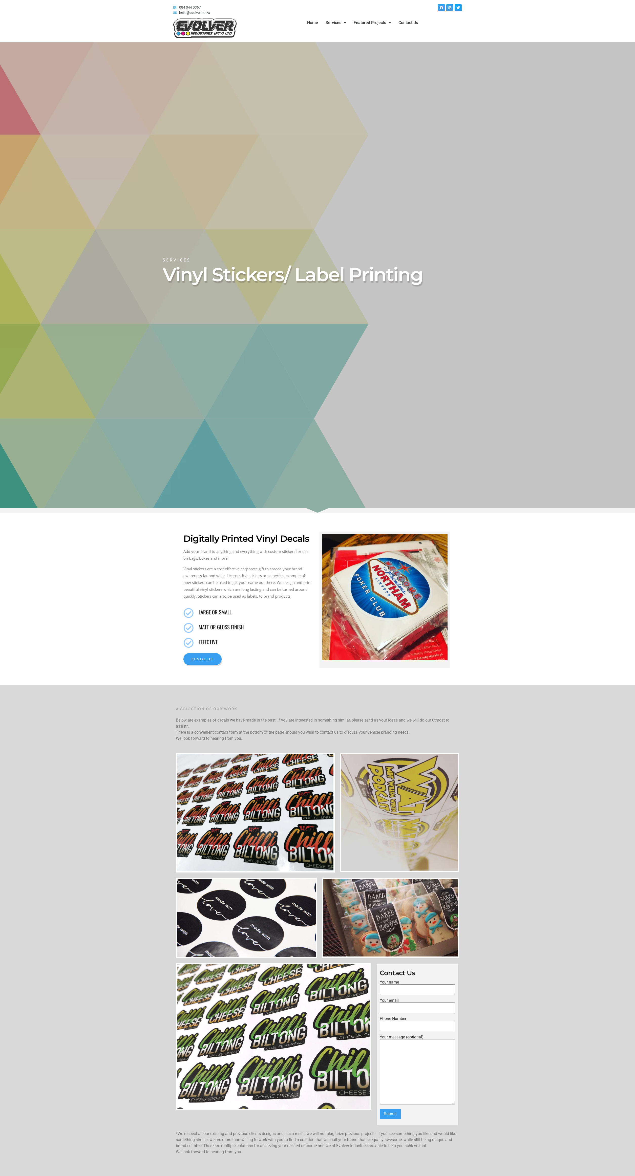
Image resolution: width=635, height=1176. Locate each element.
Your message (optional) (417, 1070)
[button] (336, 23)
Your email (417, 1004)
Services (336, 22)
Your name (417, 986)
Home (312, 22)
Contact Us (408, 22)
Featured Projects (372, 22)
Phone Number (417, 1022)
